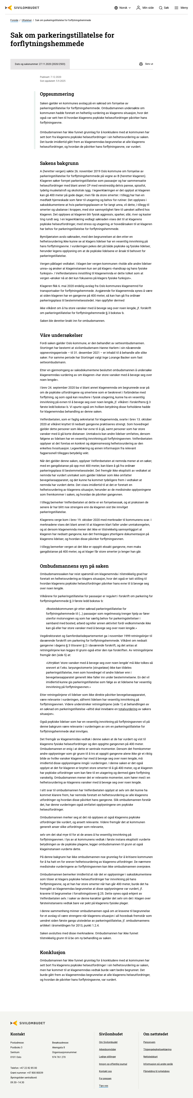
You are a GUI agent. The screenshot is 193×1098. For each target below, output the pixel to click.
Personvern (149, 1042)
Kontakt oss (105, 1071)
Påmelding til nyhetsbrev (156, 1071)
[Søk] (164, 8)
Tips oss (103, 1085)
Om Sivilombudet (108, 1042)
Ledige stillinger (107, 1056)
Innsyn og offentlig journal (113, 1064)
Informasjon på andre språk (158, 1064)
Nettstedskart (150, 1056)
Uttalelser (27, 20)
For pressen (105, 1078)
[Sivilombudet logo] (22, 7)
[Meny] (181, 8)
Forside (14, 20)
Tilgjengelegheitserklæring (157, 1049)
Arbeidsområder (107, 1049)
